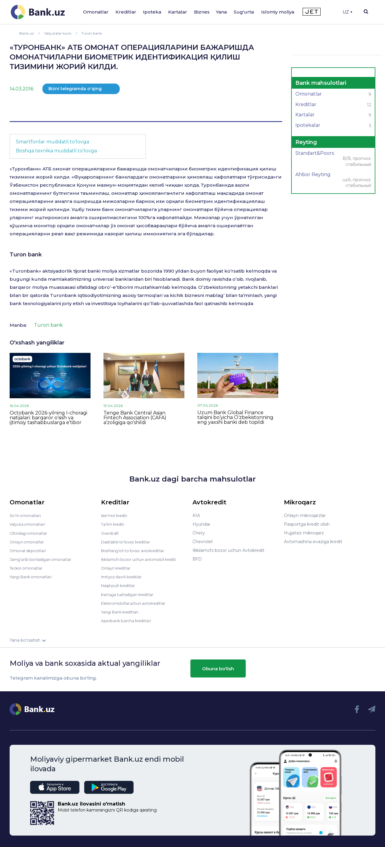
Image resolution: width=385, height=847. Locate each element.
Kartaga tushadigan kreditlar (130, 594)
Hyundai (201, 524)
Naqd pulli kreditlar (120, 585)
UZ (347, 12)
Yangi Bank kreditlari (122, 611)
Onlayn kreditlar (117, 567)
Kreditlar (126, 12)
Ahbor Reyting (333, 180)
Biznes (202, 12)
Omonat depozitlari (30, 550)
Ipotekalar (333, 126)
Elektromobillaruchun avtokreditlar (137, 602)
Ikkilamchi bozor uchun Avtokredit (228, 550)
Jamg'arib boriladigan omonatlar (43, 559)
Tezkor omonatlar (28, 567)
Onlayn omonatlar (28, 541)
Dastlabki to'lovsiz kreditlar (128, 541)
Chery (198, 533)
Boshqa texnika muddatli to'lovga (56, 151)
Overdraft (111, 533)
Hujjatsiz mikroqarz (304, 533)
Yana (221, 12)
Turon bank (26, 254)
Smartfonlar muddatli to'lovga (52, 142)
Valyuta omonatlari (29, 524)
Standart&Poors (333, 159)
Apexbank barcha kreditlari (128, 620)
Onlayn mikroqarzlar (305, 515)
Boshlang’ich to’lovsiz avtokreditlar (137, 550)
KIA (196, 515)
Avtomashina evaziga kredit (313, 541)
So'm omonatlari (27, 515)
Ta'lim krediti (114, 524)
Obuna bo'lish (218, 668)
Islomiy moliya (277, 12)
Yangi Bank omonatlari (33, 576)
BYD (197, 559)
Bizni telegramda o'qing (75, 88)
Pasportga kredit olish (307, 524)
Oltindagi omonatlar (30, 533)
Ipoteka (152, 12)
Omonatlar (96, 12)
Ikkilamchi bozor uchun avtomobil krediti (143, 559)
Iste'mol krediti (116, 515)
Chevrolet (202, 541)
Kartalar (177, 12)
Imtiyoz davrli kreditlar (124, 576)
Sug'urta (244, 12)
